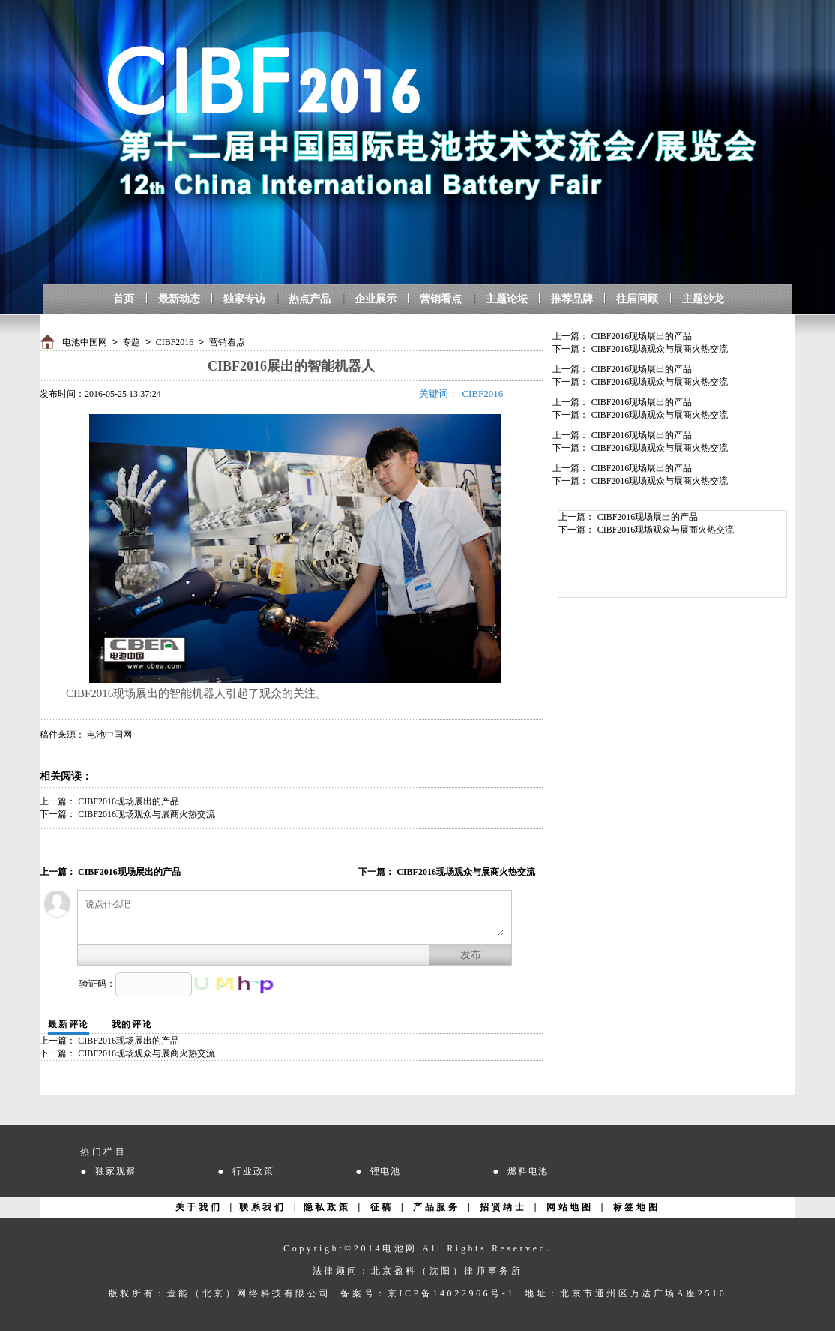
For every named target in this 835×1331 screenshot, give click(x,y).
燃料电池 (528, 1171)
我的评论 (132, 1024)
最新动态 (179, 299)
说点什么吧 (294, 917)
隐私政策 (327, 1207)
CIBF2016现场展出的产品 (128, 801)
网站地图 (569, 1207)
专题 (131, 342)
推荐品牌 (572, 299)
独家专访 (244, 299)
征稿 (382, 1207)
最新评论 (68, 1024)
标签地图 (636, 1207)
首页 (123, 299)
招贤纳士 (503, 1207)
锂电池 (385, 1171)
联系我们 (262, 1207)
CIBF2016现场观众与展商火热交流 (146, 814)
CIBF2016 (175, 342)
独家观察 (115, 1171)
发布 (470, 954)
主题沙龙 (703, 299)
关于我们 (198, 1207)
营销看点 (441, 299)
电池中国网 (84, 342)
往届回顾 (637, 299)
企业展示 (376, 299)
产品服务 (436, 1207)
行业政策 (253, 1171)
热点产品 (310, 299)
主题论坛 (507, 299)
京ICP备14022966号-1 (451, 1293)
